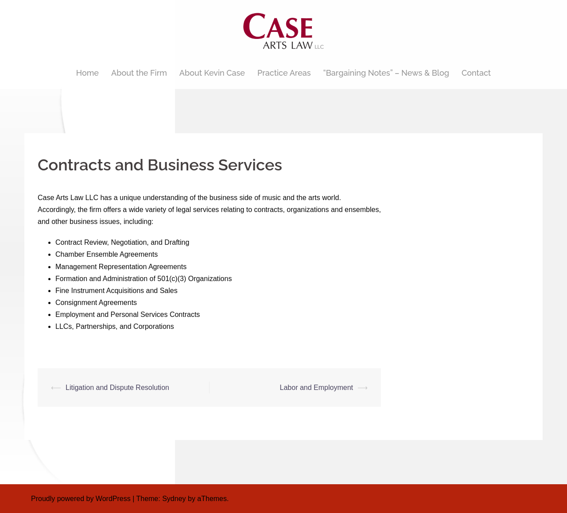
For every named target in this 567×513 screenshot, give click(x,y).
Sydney (174, 498)
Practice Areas (284, 72)
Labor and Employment (316, 387)
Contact (476, 72)
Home (87, 72)
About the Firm (139, 72)
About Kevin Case (212, 72)
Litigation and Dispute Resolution (117, 387)
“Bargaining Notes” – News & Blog (386, 72)
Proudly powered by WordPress (81, 498)
